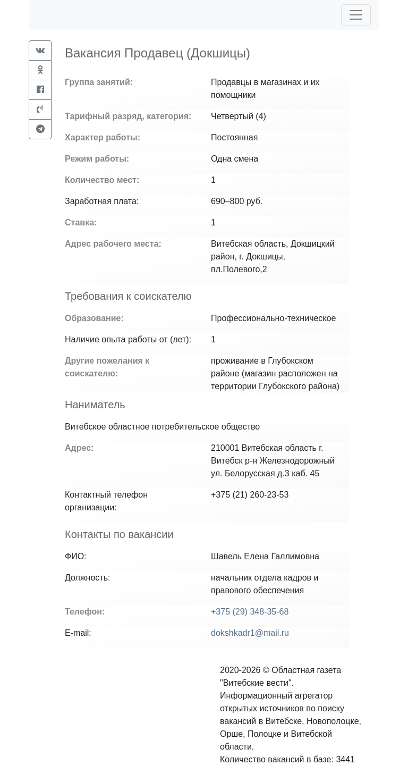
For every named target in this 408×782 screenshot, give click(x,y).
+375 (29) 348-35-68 (249, 611)
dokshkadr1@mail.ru (250, 632)
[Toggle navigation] (356, 15)
